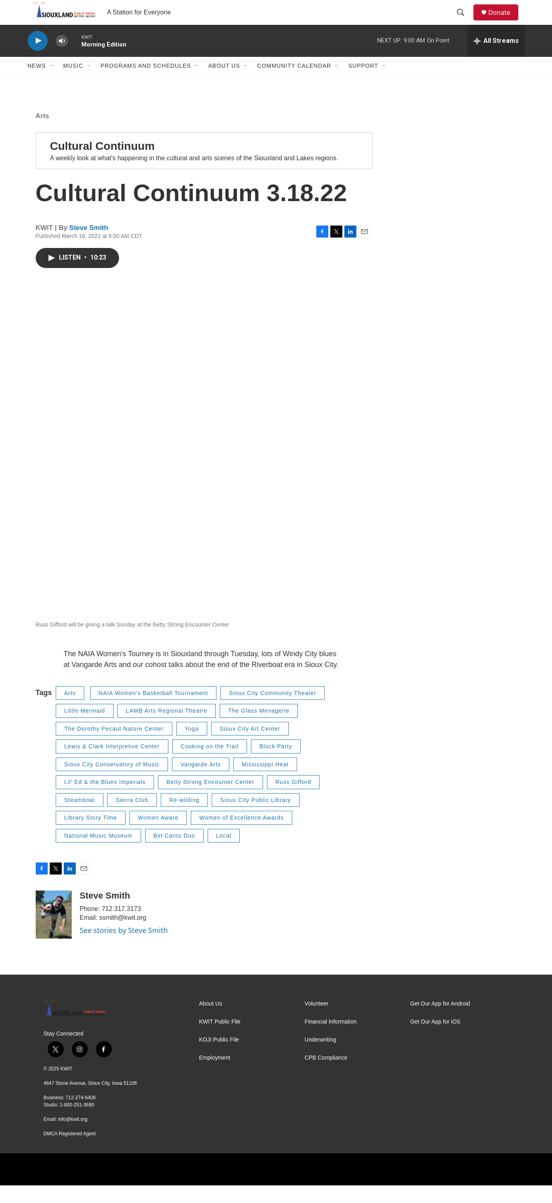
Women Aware (158, 835)
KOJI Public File (219, 1057)
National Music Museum (98, 853)
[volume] (62, 58)
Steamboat (79, 817)
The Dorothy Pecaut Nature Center (114, 746)
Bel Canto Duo (174, 853)
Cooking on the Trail (210, 764)
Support (363, 83)
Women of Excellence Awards (241, 835)
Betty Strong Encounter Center (210, 799)
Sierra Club (132, 817)
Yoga (192, 746)
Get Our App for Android (440, 1021)
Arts (42, 133)
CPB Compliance (326, 1075)
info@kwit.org (72, 1137)
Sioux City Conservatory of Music (112, 781)
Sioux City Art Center (250, 746)
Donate (504, 21)
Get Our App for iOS (435, 1039)
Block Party (275, 764)
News (37, 83)
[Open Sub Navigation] (52, 83)
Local (223, 853)
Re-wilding (184, 817)
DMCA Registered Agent (70, 1151)
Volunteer (316, 1021)
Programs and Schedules (146, 83)
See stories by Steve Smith (124, 948)
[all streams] (496, 58)
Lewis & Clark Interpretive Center (112, 764)
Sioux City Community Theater (272, 710)
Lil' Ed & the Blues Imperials (105, 799)
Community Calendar (294, 83)
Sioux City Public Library (255, 817)
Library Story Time (90, 835)
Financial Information (331, 1039)
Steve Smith (88, 245)
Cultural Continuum (102, 163)
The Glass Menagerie (258, 728)
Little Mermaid (84, 728)
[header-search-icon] (464, 21)
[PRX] (330, 1187)
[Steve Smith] (54, 932)
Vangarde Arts (200, 781)
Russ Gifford (293, 799)
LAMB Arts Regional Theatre (166, 728)
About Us (224, 83)
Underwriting (320, 1057)
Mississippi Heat (265, 781)
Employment (215, 1075)
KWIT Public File (220, 1039)
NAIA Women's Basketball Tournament (153, 710)
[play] (37, 58)
